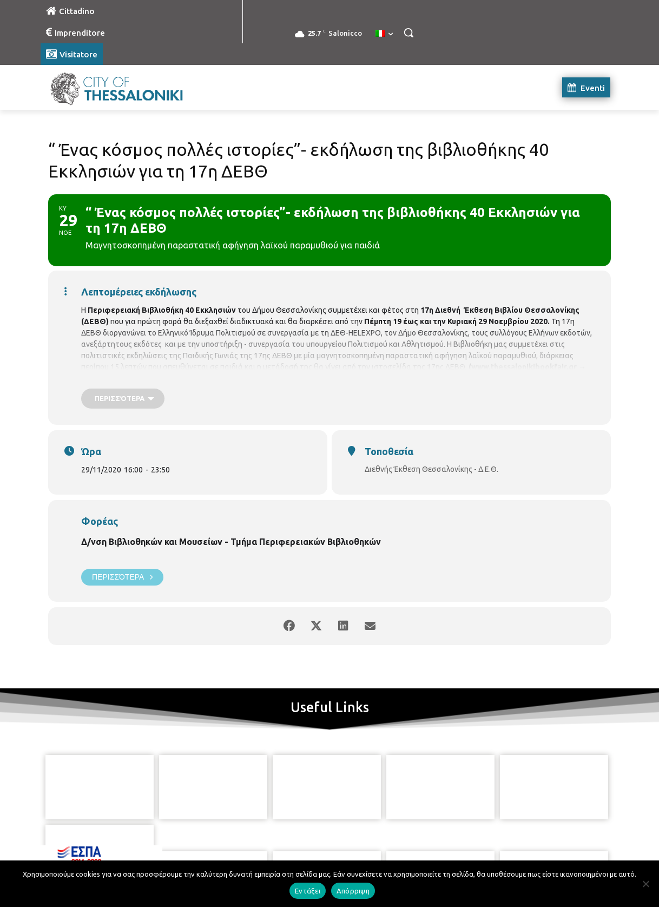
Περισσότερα (122, 577)
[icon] (379, 847)
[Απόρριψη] (645, 883)
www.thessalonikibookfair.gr (524, 367)
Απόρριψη (353, 891)
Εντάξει (307, 891)
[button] (408, 32)
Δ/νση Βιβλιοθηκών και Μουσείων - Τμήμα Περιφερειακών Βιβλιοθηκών (231, 542)
